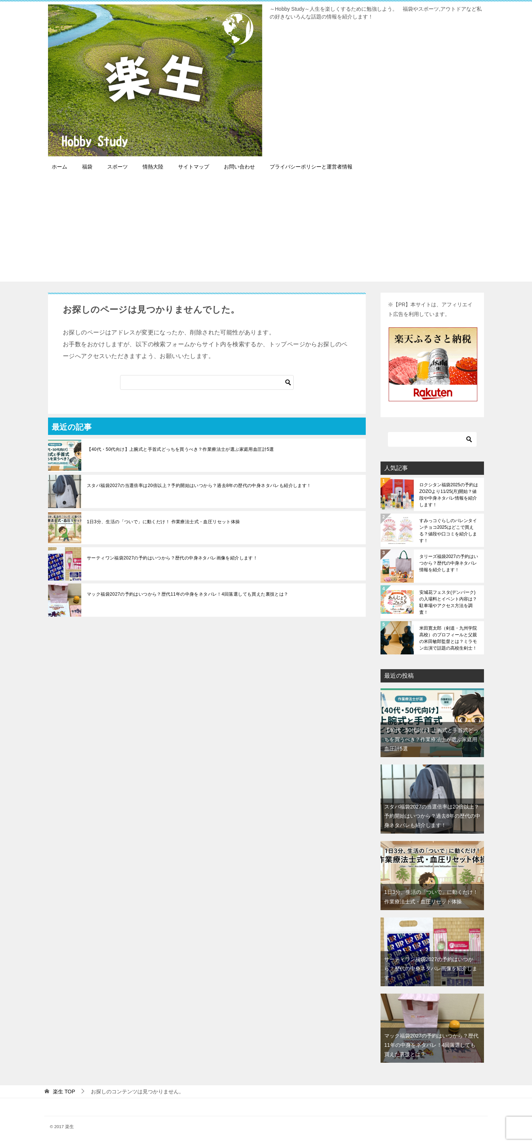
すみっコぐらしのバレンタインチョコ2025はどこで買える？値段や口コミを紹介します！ (448, 530)
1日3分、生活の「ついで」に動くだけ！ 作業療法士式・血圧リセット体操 (163, 521)
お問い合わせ (239, 167)
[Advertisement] (266, 230)
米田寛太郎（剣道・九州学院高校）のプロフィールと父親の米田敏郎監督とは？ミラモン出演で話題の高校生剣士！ (448, 638)
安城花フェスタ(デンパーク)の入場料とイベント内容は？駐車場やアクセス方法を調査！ (448, 602)
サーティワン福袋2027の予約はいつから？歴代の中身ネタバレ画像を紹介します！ (172, 558)
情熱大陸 (153, 167)
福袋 (87, 167)
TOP (64, 1091)
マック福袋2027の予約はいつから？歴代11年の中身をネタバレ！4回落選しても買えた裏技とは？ (188, 594)
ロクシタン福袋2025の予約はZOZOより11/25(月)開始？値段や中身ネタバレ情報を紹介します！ (448, 494)
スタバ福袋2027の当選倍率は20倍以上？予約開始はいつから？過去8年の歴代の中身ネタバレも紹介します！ (199, 485)
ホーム (59, 167)
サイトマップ (193, 167)
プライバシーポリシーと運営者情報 (311, 167)
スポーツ (117, 167)
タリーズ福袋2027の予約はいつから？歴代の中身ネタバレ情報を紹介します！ (448, 563)
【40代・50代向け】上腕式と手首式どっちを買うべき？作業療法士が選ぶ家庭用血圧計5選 (180, 449)
